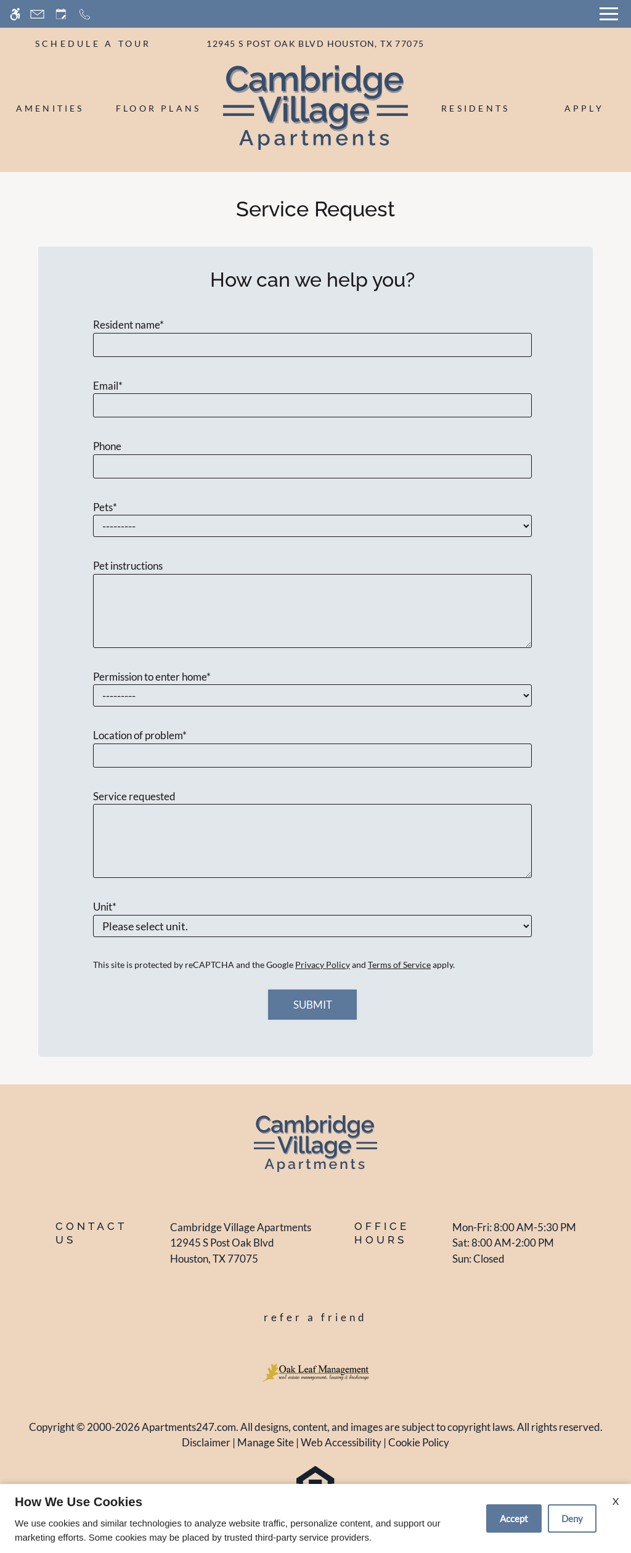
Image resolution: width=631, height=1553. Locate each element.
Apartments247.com (189, 1426)
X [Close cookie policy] (616, 1501)
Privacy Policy (322, 964)
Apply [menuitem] (584, 108)
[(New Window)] (240, 1250)
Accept (514, 1518)
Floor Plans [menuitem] (159, 108)
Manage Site (265, 1442)
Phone (107, 446)
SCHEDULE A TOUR (93, 43)
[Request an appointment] (61, 14)
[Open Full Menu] (608, 14)
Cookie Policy (418, 1442)
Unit (104, 906)
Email (108, 385)
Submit (312, 1004)
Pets (105, 507)
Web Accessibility (341, 1442)
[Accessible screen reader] (15, 14)
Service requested (134, 796)
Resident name (128, 324)
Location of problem (140, 735)
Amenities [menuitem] (50, 108)
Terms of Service (399, 964)
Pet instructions (128, 565)
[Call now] (84, 14)
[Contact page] (37, 14)
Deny (572, 1518)
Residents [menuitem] (475, 108)
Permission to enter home (152, 676)
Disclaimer (206, 1442)
